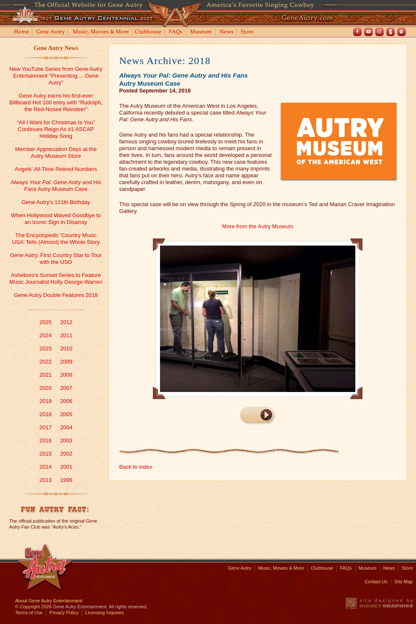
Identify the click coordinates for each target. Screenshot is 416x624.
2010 (66, 348)
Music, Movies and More (101, 32)
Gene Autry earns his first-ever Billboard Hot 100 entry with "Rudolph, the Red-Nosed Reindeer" (55, 102)
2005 (66, 414)
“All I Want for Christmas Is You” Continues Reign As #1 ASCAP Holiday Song (56, 129)
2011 (66, 335)
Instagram (379, 32)
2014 (45, 467)
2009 (66, 361)
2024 (45, 335)
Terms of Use (29, 612)
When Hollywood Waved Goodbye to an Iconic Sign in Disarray (56, 218)
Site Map (403, 581)
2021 (45, 375)
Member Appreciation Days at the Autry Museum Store (56, 152)
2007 (66, 388)
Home (20, 32)
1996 (66, 480)
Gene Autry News (56, 48)
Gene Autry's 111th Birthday (56, 202)
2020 (45, 388)
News (227, 32)
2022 (45, 361)
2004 (66, 427)
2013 (45, 480)
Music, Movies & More (281, 568)
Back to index (135, 467)
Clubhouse (148, 32)
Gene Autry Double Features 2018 (56, 295)
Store (248, 32)
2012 (66, 322)
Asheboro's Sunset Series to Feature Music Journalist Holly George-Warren (55, 278)
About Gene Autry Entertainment (48, 600)
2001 (66, 467)
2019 (45, 401)
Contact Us (376, 581)
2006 (66, 401)
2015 (45, 454)
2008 (66, 375)
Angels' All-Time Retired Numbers (56, 169)
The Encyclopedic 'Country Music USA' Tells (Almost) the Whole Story (56, 238)
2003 (66, 440)
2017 (45, 427)
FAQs (176, 32)
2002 (66, 454)
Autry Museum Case (56, 185)
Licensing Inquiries (104, 612)
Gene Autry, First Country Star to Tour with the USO (55, 258)
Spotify (401, 32)
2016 (45, 440)
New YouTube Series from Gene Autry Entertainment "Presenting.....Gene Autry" (55, 76)
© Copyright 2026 (33, 606)
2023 (45, 348)
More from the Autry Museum (257, 226)
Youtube (368, 32)
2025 (45, 322)
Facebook (357, 32)
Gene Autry (51, 32)
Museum (201, 32)
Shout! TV (390, 32)
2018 (45, 414)
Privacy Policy (63, 612)
